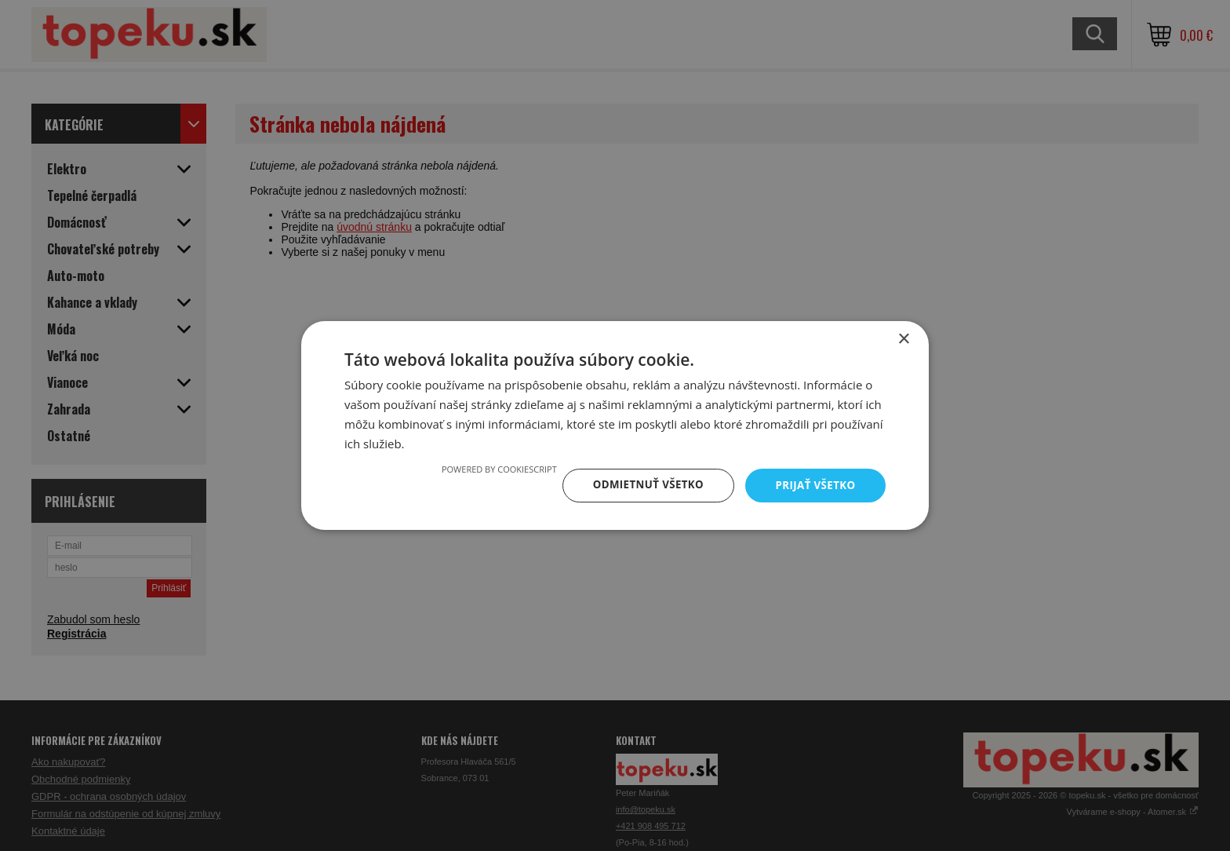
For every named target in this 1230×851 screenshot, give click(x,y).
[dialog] (615, 425)
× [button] (903, 339)
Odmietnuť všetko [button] (642, 484)
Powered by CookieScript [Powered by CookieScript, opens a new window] (490, 468)
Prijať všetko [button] (814, 484)
